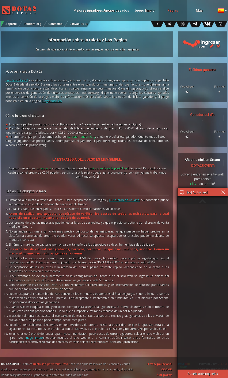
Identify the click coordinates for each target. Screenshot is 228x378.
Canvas (78, 23)
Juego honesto (52, 101)
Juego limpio (144, 10)
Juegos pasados (116, 10)
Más (204, 10)
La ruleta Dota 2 (16, 80)
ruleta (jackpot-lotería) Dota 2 (51, 364)
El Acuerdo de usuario (124, 200)
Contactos (55, 24)
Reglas (172, 10)
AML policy (164, 375)
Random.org (32, 24)
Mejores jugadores (87, 10)
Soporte (11, 24)
